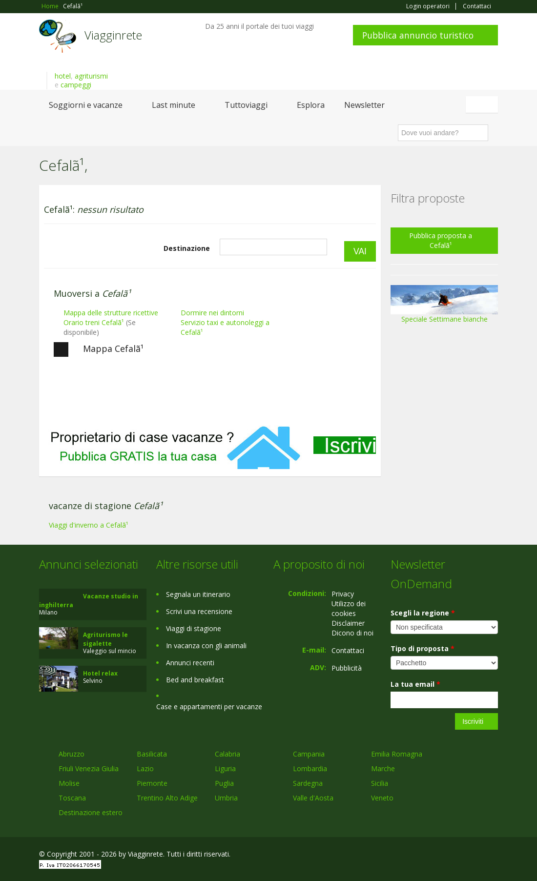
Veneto (382, 797)
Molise (69, 783)
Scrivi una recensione (199, 611)
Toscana (72, 797)
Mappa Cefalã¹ (99, 349)
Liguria (225, 768)
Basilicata (152, 753)
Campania (309, 753)
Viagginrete (113, 35)
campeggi (76, 84)
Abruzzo (71, 753)
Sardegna (308, 783)
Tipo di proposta (422, 648)
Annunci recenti (190, 662)
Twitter (469, 855)
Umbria (226, 797)
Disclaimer (348, 623)
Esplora (311, 105)
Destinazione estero (91, 812)
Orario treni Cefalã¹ (93, 322)
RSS (492, 855)
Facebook (424, 855)
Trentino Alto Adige (167, 797)
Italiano (483, 104)
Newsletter (364, 105)
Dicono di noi (352, 632)
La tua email (415, 684)
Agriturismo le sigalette (105, 639)
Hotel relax (100, 673)
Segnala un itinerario (198, 594)
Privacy (342, 593)
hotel (63, 76)
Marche (383, 768)
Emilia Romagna (396, 753)
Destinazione (187, 248)
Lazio (145, 768)
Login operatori (428, 6)
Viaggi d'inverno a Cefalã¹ (88, 525)
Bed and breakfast (195, 679)
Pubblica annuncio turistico (418, 35)
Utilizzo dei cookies (348, 608)
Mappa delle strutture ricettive (110, 312)
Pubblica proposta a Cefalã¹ (440, 240)
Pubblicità (346, 668)
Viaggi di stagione (193, 628)
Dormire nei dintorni (212, 312)
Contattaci (477, 6)
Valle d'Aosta (313, 797)
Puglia (224, 783)
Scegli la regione (423, 612)
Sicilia (379, 783)
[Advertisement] (210, 438)
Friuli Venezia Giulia (89, 768)
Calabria (227, 753)
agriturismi (91, 76)
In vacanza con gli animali (206, 645)
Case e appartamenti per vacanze (209, 706)
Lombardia (310, 768)
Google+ (445, 855)
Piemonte (152, 783)
